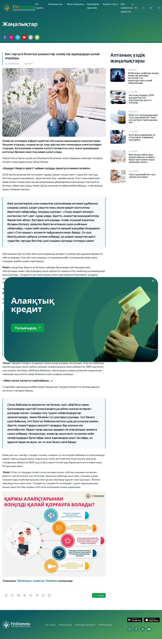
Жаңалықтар (55, 4)
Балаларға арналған (85, 624)
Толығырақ (28, 327)
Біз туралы (50, 624)
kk (136, 8)
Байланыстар (105, 624)
